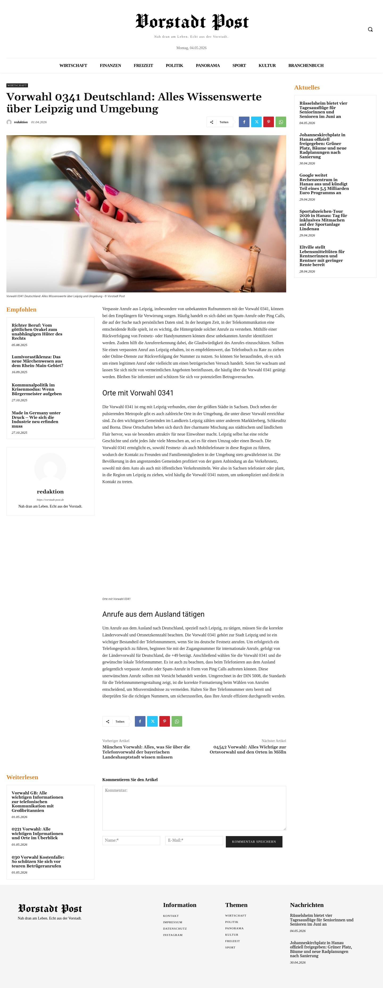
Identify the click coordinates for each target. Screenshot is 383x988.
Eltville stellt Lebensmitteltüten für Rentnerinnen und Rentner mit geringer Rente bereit (322, 256)
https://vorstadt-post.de (50, 499)
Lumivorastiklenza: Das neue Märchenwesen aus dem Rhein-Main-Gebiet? (37, 361)
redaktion (21, 122)
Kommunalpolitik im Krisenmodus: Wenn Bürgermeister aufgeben (37, 390)
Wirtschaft (17, 85)
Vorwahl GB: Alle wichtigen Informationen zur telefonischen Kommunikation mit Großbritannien (37, 802)
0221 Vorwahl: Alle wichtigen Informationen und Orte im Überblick (37, 834)
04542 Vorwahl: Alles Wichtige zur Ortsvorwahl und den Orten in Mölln (248, 749)
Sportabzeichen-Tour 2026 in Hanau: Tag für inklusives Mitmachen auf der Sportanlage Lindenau (323, 220)
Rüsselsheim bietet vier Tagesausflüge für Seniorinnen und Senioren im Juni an (323, 110)
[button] (370, 29)
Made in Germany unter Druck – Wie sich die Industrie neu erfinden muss (36, 420)
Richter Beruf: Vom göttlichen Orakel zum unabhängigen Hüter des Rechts (37, 332)
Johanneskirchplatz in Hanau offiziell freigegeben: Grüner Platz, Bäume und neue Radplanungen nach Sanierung (323, 146)
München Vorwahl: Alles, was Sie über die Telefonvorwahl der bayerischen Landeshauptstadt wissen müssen (146, 752)
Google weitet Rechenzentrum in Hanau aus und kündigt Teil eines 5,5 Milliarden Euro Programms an (324, 184)
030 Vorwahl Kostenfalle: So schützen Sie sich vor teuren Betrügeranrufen (38, 862)
